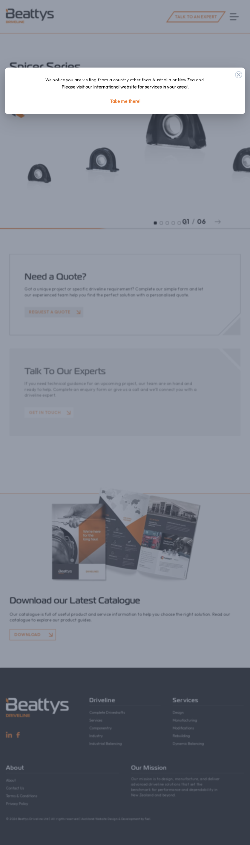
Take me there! (125, 101)
